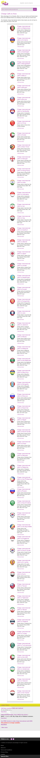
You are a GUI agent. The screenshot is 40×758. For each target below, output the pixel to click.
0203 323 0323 (26, 3)
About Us (3, 747)
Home (2, 745)
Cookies (3, 754)
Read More (4, 711)
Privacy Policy (4, 752)
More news (5, 727)
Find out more (21, 34)
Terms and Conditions (6, 749)
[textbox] (17, 9)
